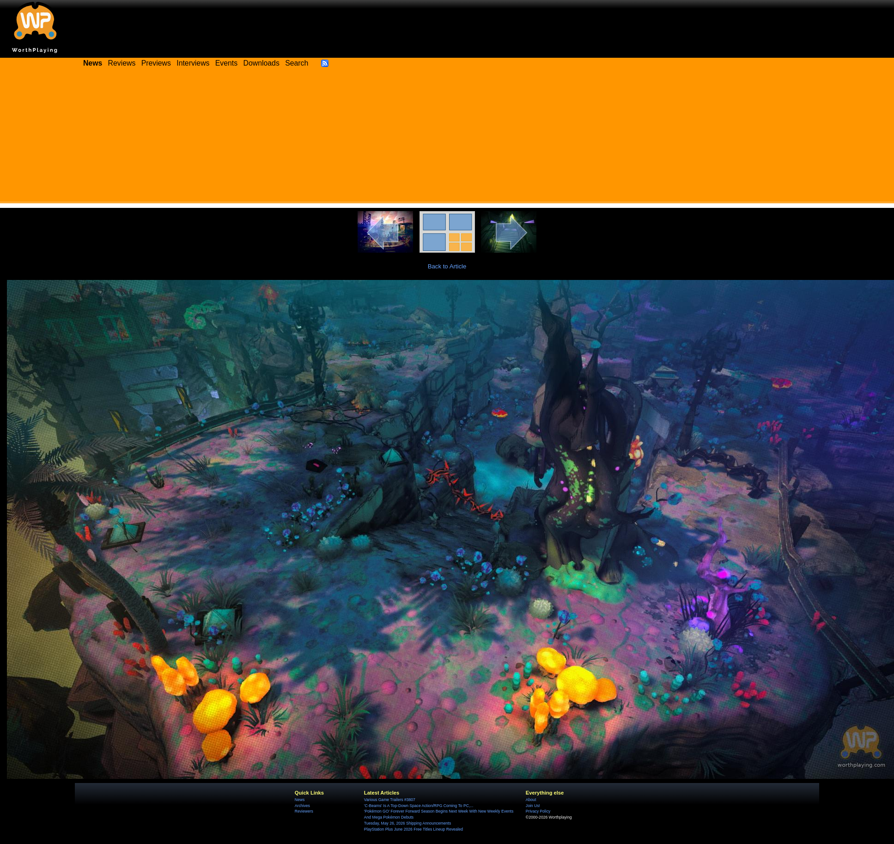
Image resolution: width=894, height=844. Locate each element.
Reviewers (304, 811)
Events (226, 63)
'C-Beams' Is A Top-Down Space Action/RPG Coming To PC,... (419, 805)
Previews (156, 63)
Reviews (122, 63)
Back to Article (447, 266)
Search (296, 63)
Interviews (192, 63)
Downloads (261, 63)
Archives (302, 805)
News (299, 799)
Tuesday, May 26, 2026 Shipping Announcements (407, 823)
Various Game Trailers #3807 (389, 799)
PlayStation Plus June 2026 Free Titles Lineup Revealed (413, 829)
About (531, 799)
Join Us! (533, 805)
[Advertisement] (447, 138)
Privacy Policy (538, 811)
